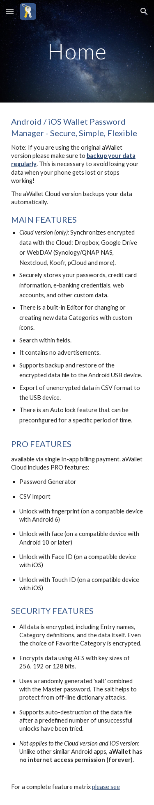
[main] (77, 51)
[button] (10, 11)
